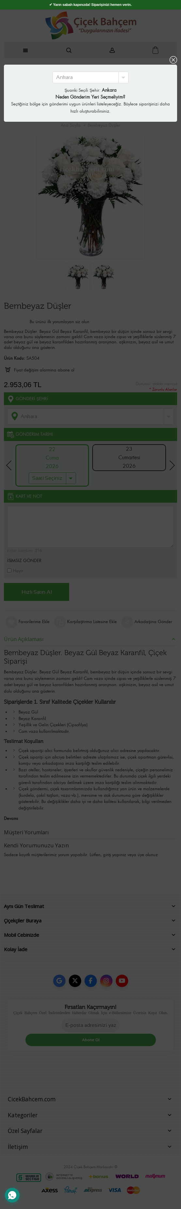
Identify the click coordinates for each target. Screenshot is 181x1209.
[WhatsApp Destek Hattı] (12, 1195)
